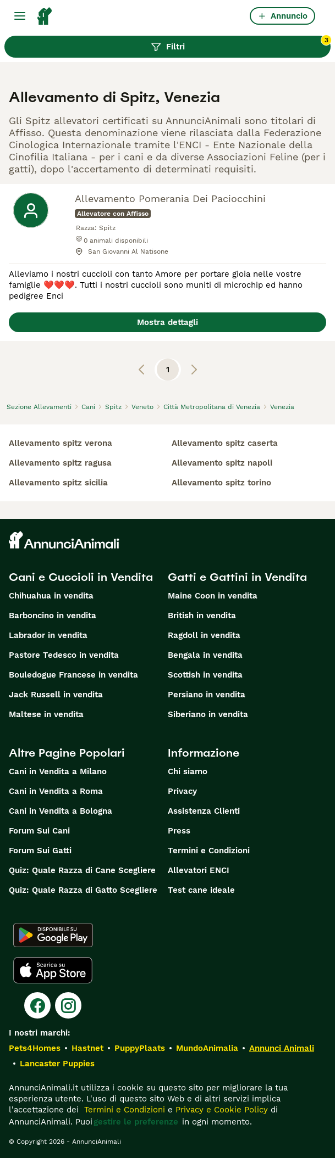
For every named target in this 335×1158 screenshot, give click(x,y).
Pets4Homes (35, 1048)
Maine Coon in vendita (212, 596)
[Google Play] (53, 935)
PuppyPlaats (139, 1048)
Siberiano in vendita (208, 714)
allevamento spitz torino (221, 483)
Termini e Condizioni (209, 850)
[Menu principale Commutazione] (20, 16)
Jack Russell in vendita (56, 695)
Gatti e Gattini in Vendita (237, 577)
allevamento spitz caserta (225, 443)
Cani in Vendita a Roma (56, 791)
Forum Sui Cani (39, 831)
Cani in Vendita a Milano (58, 771)
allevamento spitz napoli (222, 463)
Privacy (182, 791)
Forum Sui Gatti (40, 850)
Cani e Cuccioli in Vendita (81, 577)
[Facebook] (37, 1005)
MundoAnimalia (207, 1048)
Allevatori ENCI (198, 870)
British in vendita (202, 615)
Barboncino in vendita (52, 615)
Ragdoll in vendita (204, 635)
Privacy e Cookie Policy (220, 1110)
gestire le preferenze (136, 1122)
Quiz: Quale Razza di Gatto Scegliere (83, 890)
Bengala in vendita (205, 655)
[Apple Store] (53, 970)
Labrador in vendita (48, 635)
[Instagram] (68, 1005)
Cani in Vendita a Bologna (60, 811)
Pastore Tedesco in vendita (64, 655)
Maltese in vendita (46, 714)
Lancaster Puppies (57, 1064)
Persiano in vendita (206, 695)
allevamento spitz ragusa (60, 463)
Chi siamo (187, 771)
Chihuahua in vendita (51, 596)
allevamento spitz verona (60, 443)
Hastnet (87, 1048)
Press (179, 831)
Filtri (241, 44)
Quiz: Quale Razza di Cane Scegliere (82, 870)
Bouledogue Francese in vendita (73, 675)
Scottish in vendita (205, 675)
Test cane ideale (201, 890)
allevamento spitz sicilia (58, 483)
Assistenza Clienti (204, 811)
